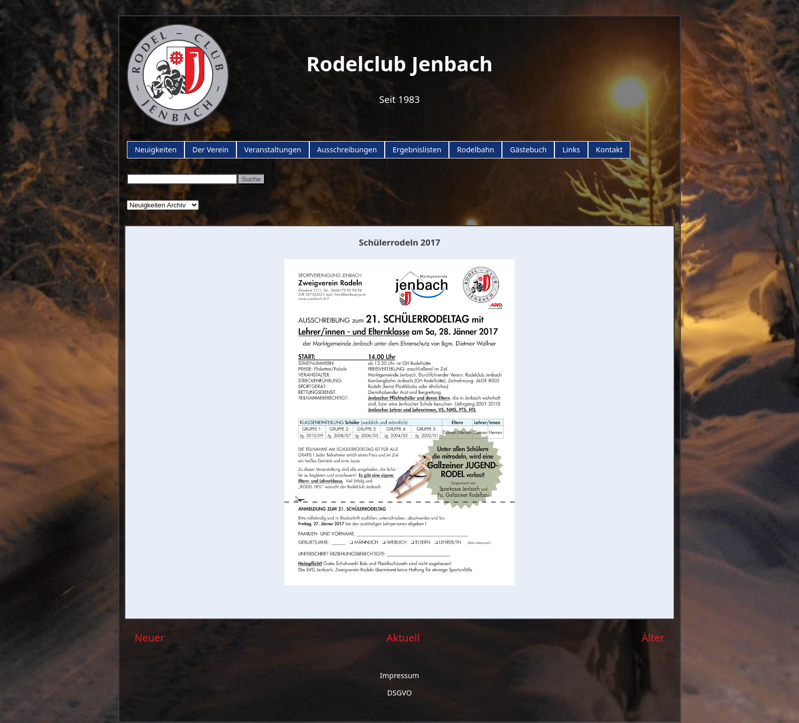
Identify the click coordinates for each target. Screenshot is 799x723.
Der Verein (210, 149)
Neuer (150, 637)
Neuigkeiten (155, 149)
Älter (653, 637)
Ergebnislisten (416, 149)
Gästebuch (528, 149)
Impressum (399, 675)
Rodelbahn (475, 149)
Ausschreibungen (347, 149)
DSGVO (399, 693)
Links (571, 149)
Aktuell (402, 637)
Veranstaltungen (272, 149)
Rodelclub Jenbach (399, 63)
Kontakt (609, 149)
